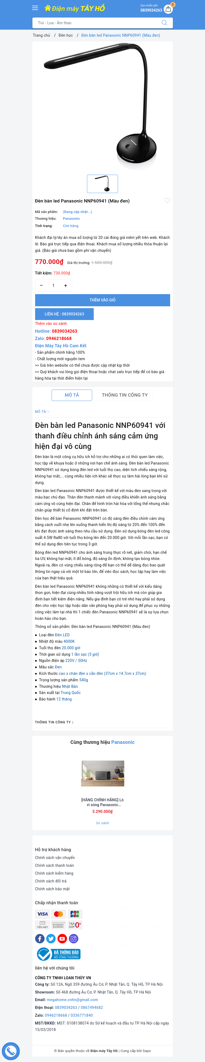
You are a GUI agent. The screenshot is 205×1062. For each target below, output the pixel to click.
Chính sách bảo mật (52, 889)
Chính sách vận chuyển (55, 857)
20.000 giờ (71, 648)
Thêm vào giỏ (102, 300)
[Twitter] (51, 938)
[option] (102, 106)
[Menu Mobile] (35, 7)
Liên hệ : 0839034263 (64, 314)
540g (83, 680)
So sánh (102, 823)
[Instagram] (73, 938)
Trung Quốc (71, 692)
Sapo (147, 1051)
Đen (58, 667)
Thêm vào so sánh (51, 323)
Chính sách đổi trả (51, 881)
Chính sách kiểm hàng (54, 873)
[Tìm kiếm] (164, 23)
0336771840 (82, 1015)
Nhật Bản (70, 686)
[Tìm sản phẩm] (94, 23)
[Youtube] (62, 938)
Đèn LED (62, 635)
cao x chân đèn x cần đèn (102, 673)
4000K (69, 641)
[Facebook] (40, 938)
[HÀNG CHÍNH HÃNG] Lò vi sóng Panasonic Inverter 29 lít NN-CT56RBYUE (102, 802)
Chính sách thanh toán (54, 865)
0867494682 (92, 1007)
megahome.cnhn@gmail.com (72, 1000)
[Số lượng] (54, 285)
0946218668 (59, 338)
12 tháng (64, 699)
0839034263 (64, 331)
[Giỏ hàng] (168, 9)
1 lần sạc (85, 654)
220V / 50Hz (76, 660)
